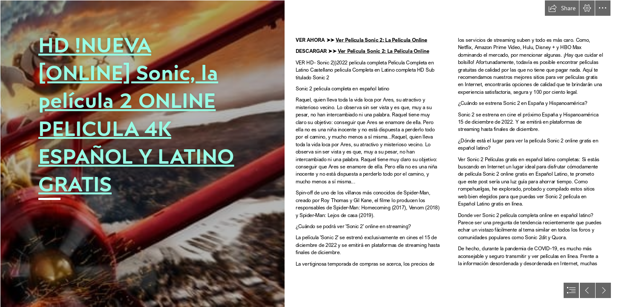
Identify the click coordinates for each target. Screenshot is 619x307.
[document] (309, 153)
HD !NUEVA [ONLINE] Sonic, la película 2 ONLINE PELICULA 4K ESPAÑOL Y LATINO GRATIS (136, 114)
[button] (562, 8)
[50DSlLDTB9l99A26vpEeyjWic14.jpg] (142, 153)
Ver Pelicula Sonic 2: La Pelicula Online (381, 40)
